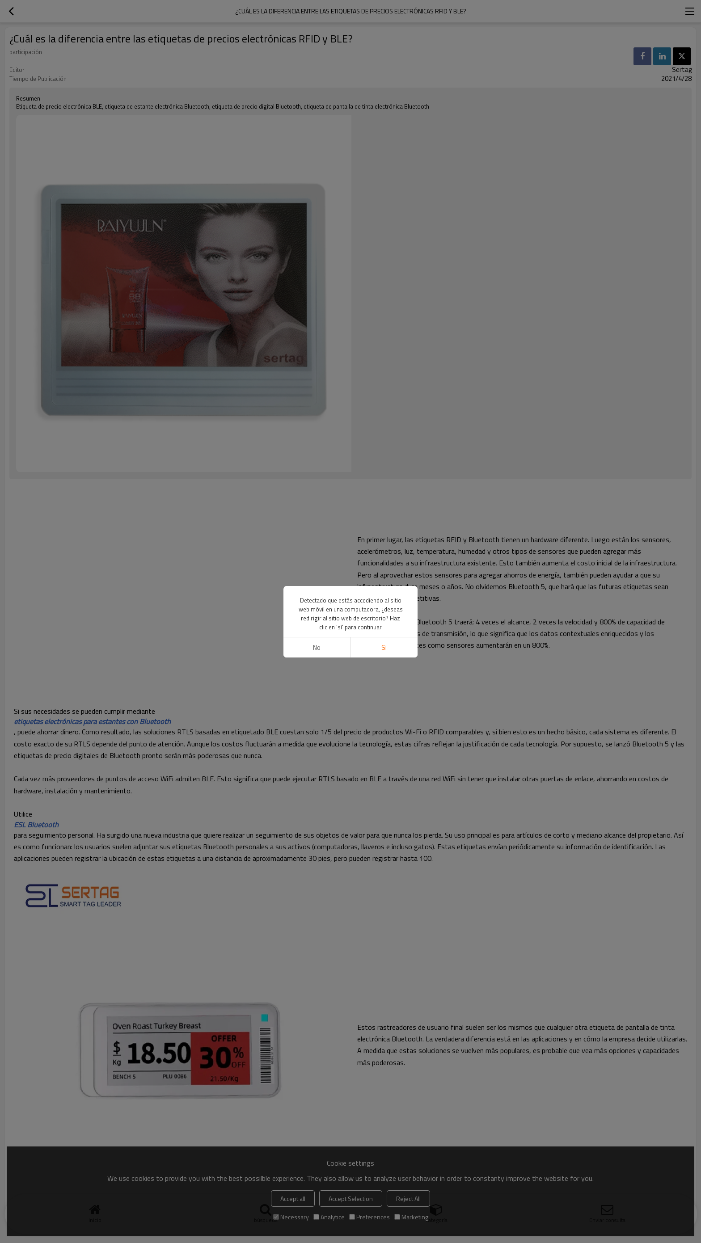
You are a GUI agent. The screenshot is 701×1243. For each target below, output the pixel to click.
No (317, 647)
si (384, 647)
